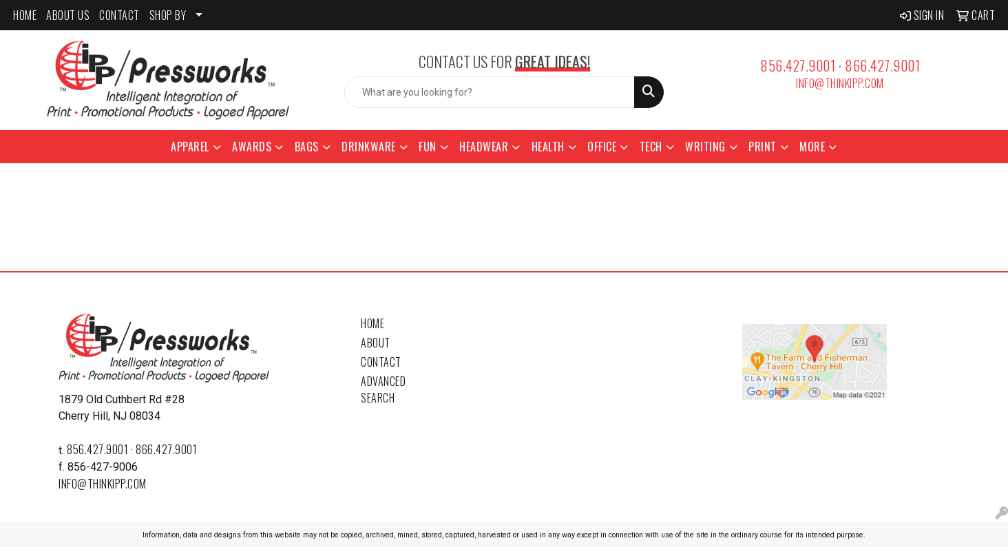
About (375, 342)
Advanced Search (383, 389)
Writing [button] (705, 146)
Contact (381, 362)
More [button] (812, 146)
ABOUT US (68, 15)
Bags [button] (307, 146)
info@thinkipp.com (840, 83)
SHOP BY (168, 15)
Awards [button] (251, 146)
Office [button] (601, 146)
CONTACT (119, 15)
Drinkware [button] (369, 146)
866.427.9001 (882, 65)
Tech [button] (651, 146)
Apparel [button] (190, 146)
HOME (24, 15)
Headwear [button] (483, 146)
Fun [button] (428, 146)
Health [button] (548, 146)
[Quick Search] (489, 92)
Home (372, 323)
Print (762, 146)
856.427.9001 (797, 65)
